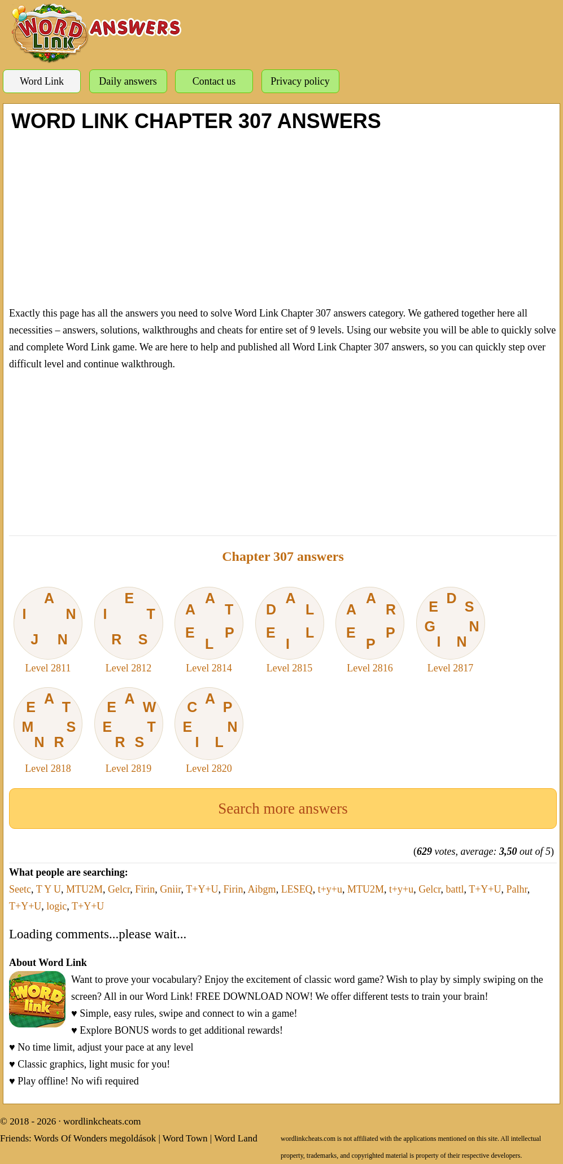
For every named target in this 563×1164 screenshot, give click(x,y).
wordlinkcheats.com (102, 1121)
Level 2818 (48, 730)
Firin (145, 889)
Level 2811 (48, 630)
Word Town (185, 1138)
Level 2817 (451, 630)
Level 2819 (129, 730)
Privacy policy (299, 81)
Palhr (517, 889)
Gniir (170, 889)
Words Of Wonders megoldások (95, 1138)
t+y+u (330, 889)
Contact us (214, 81)
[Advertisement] (283, 217)
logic (56, 906)
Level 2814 (209, 630)
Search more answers (282, 808)
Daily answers (127, 81)
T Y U (48, 889)
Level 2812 (129, 630)
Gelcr (119, 889)
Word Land (236, 1138)
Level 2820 (209, 730)
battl (455, 889)
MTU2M (84, 889)
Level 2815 (290, 630)
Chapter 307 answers (283, 556)
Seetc (20, 889)
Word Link (42, 81)
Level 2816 (370, 630)
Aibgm (262, 889)
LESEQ (297, 889)
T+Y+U (202, 889)
